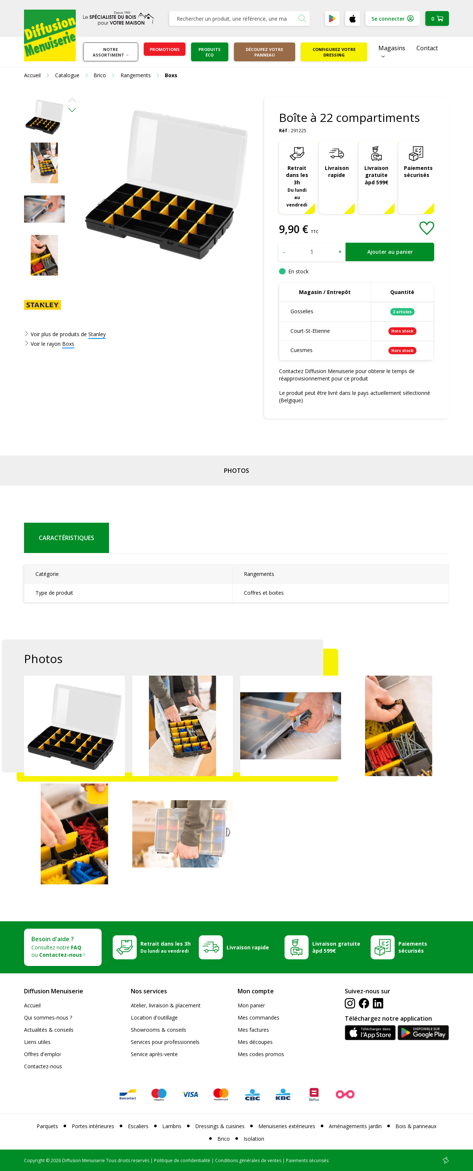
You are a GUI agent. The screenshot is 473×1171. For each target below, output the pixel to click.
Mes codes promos (261, 1054)
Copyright (34, 1160)
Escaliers (138, 1126)
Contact (427, 48)
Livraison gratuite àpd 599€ (376, 175)
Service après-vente (154, 1054)
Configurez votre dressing (334, 52)
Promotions (165, 49)
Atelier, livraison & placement (166, 1005)
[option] (44, 116)
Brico (223, 1138)
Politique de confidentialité (182, 1160)
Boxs (68, 343)
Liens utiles (37, 1041)
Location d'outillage (154, 1017)
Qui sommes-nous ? (48, 1017)
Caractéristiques (66, 538)
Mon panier (251, 1005)
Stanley (97, 334)
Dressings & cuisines (220, 1126)
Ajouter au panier (390, 251)
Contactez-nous (43, 1066)
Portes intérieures (93, 1126)
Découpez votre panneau (264, 52)
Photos (236, 471)
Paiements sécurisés (418, 171)
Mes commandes (258, 1017)
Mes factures (253, 1029)
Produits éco (209, 52)
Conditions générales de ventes (248, 1160)
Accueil (32, 1005)
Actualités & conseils (49, 1029)
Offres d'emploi (42, 1054)
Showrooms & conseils (158, 1029)
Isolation (254, 1138)
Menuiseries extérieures (286, 1126)
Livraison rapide (337, 171)
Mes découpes (255, 1041)
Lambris (171, 1126)
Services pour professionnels (165, 1041)
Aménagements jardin (355, 1126)
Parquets (47, 1126)
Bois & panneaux (415, 1126)
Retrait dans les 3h (297, 186)
